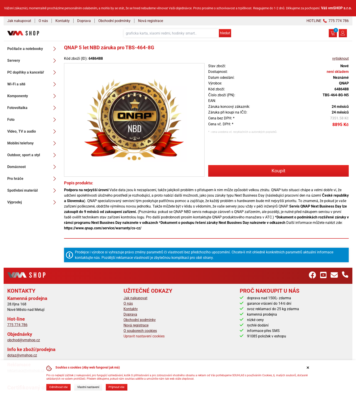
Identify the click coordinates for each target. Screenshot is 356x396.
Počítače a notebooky (33, 49)
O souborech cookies (140, 331)
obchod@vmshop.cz (23, 340)
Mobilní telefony (33, 143)
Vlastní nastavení (88, 387)
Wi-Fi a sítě (33, 84)
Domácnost (33, 167)
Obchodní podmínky (114, 21)
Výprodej (33, 202)
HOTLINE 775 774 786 (328, 21)
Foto (33, 120)
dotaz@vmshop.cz (22, 355)
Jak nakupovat (19, 21)
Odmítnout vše (58, 387)
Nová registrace (150, 21)
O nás (43, 21)
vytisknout (340, 58)
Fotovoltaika (33, 108)
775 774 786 (17, 325)
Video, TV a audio (33, 131)
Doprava (84, 21)
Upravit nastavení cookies (144, 336)
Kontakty (62, 21)
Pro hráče (33, 179)
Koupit (278, 170)
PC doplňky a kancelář (33, 72)
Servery (33, 61)
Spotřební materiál (33, 190)
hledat (225, 33)
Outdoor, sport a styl (33, 155)
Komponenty (33, 96)
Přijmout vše (116, 387)
